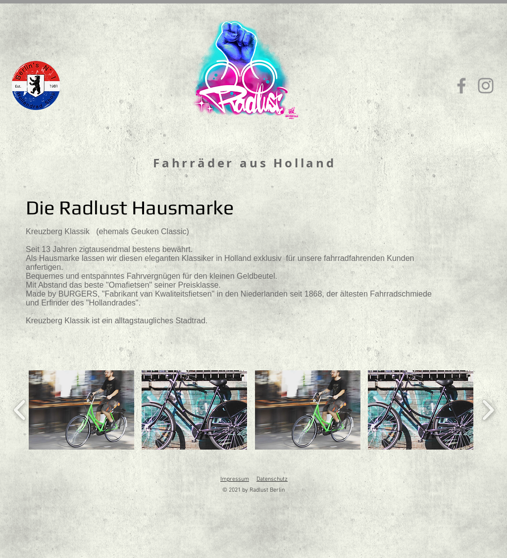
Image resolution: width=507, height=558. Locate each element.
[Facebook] (461, 85)
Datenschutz (272, 479)
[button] (81, 410)
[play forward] (488, 410)
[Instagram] (485, 85)
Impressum (234, 479)
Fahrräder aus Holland (244, 162)
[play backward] (20, 410)
